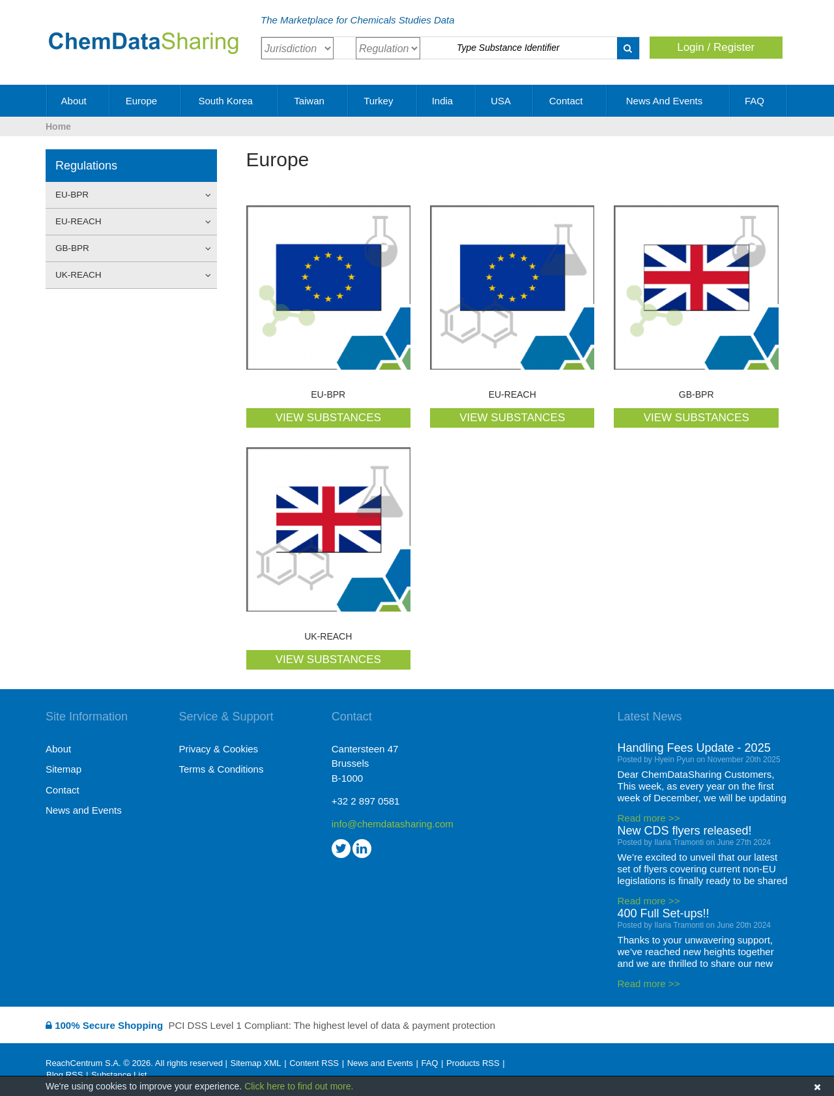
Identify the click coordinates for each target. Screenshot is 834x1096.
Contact (570, 100)
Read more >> (649, 817)
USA (505, 100)
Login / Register (716, 47)
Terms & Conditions (221, 769)
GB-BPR (127, 248)
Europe (146, 100)
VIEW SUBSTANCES (328, 417)
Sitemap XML (255, 1063)
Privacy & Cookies (218, 748)
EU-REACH (127, 222)
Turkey (383, 100)
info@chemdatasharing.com (392, 823)
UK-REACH (127, 275)
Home (58, 126)
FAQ (759, 100)
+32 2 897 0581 (366, 801)
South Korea (230, 100)
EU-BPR (127, 195)
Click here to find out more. (298, 1086)
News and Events (669, 100)
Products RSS (473, 1063)
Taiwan (314, 100)
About (78, 100)
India (447, 100)
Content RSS (314, 1063)
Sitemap (63, 769)
